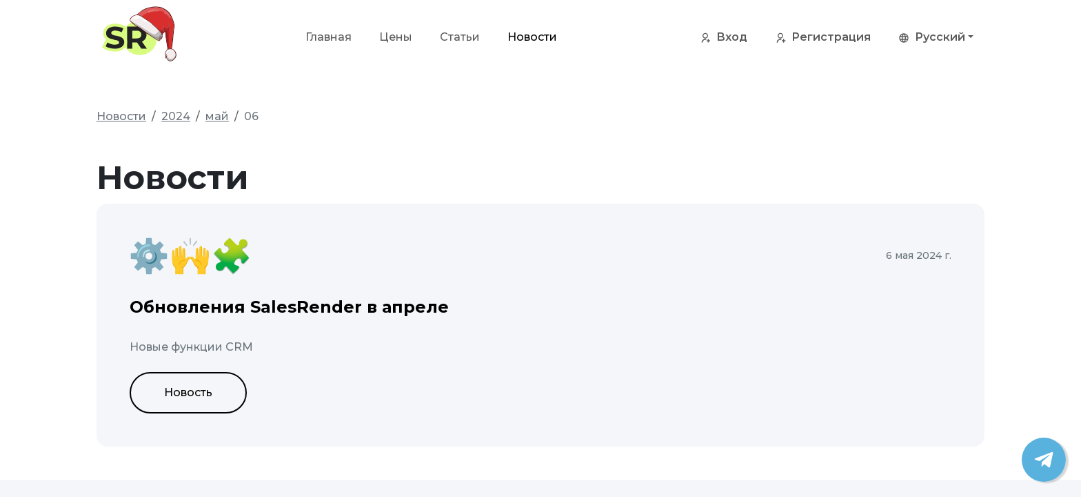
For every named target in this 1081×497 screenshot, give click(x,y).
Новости (532, 36)
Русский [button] (931, 38)
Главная (328, 36)
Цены (395, 36)
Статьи (460, 36)
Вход (723, 38)
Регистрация (823, 38)
